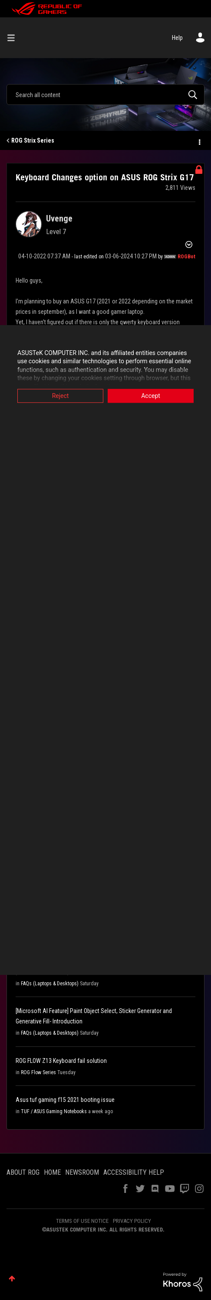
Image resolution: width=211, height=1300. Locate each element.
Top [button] (12, 1278)
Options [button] (198, 141)
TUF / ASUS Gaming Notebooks (54, 1111)
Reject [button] (60, 395)
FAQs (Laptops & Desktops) (50, 984)
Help (177, 37)
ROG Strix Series (32, 140)
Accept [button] (150, 395)
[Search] (105, 94)
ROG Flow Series (38, 1072)
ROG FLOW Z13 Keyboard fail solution (61, 1060)
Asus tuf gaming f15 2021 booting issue (65, 1099)
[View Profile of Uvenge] (59, 218)
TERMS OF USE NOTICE (82, 1221)
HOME (52, 1172)
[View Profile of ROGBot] (186, 257)
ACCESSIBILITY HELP (133, 1172)
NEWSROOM (82, 1172)
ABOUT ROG (23, 1172)
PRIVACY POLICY (132, 1221)
